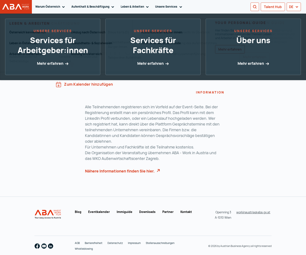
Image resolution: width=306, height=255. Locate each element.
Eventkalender (99, 212)
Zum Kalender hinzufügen (84, 84)
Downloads (147, 212)
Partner (168, 212)
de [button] (294, 6)
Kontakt (186, 212)
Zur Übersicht (52, 33)
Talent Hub (273, 6)
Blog (78, 212)
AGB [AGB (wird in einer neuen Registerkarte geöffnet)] (77, 243)
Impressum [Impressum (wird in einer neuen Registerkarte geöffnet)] (134, 243)
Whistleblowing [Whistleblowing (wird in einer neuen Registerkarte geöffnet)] (84, 249)
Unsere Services (169, 7)
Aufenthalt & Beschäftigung (93, 7)
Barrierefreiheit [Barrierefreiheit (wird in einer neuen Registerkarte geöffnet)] (93, 243)
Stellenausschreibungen (160, 243)
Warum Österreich (50, 7)
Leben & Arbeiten (135, 7)
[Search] (255, 7)
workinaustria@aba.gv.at (253, 212)
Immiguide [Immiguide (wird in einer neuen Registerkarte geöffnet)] (124, 212)
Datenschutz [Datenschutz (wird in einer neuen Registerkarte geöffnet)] (115, 243)
